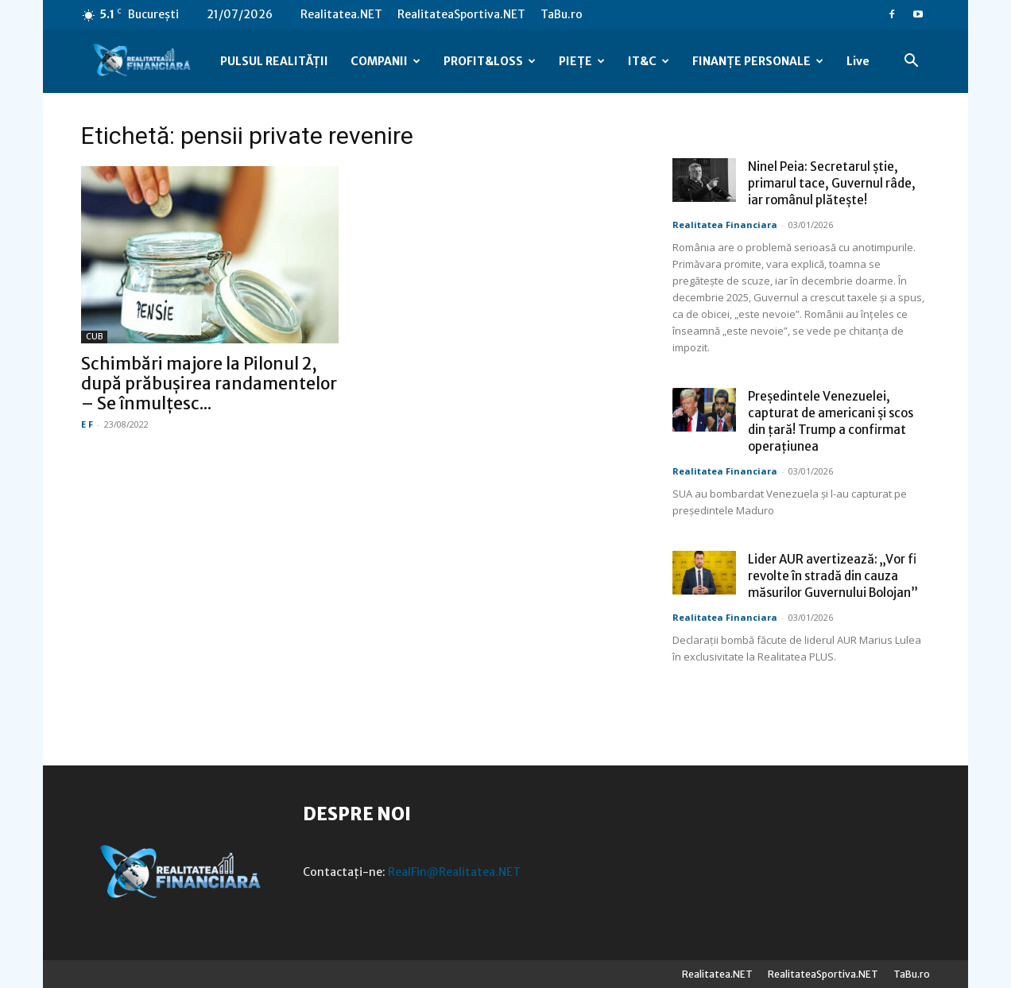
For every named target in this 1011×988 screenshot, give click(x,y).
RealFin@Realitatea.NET (454, 872)
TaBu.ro (561, 14)
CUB (94, 336)
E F (87, 424)
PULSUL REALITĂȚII (274, 61)
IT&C (648, 61)
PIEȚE (582, 61)
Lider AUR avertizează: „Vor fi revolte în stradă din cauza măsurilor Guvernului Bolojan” (833, 576)
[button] (911, 62)
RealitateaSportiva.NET (461, 14)
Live (858, 61)
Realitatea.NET (341, 14)
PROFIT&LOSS (490, 61)
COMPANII (385, 61)
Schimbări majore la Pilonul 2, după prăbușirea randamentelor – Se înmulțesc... (209, 383)
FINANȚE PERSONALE (757, 61)
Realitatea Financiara (724, 225)
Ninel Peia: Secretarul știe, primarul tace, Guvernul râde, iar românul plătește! (832, 183)
